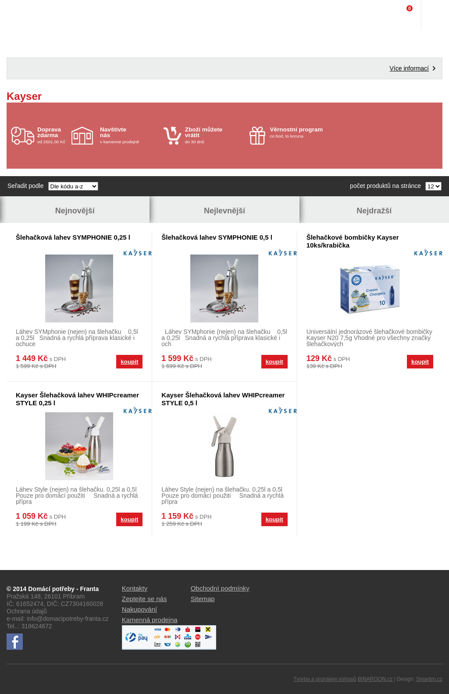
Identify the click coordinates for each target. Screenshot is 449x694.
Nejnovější (75, 210)
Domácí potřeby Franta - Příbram (25, 15)
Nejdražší (374, 210)
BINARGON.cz (375, 679)
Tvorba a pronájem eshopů (324, 679)
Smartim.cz (429, 679)
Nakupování (139, 609)
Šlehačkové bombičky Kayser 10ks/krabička (352, 241)
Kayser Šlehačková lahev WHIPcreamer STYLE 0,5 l (223, 399)
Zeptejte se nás (144, 598)
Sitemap (203, 598)
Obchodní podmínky (220, 588)
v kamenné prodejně (129, 135)
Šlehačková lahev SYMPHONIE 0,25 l (73, 237)
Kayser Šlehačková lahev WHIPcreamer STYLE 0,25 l (77, 399)
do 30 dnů (214, 135)
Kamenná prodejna (150, 619)
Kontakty (134, 588)
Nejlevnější (224, 210)
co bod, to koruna (299, 132)
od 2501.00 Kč (53, 135)
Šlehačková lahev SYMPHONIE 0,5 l (216, 237)
